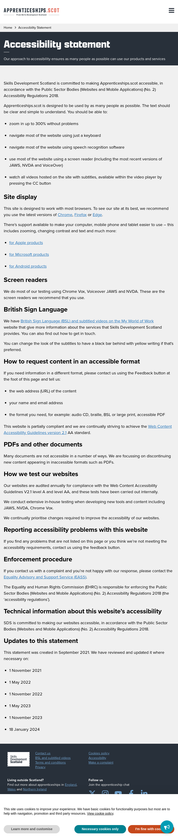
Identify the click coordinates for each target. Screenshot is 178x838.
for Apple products (26, 243)
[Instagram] (105, 792)
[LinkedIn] (144, 792)
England (70, 784)
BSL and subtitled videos (53, 758)
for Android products (28, 266)
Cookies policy (99, 753)
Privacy (40, 767)
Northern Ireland (35, 789)
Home (8, 27)
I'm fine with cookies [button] (151, 829)
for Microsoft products (29, 254)
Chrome (65, 215)
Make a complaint (101, 762)
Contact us (43, 753)
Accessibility (97, 758)
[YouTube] (118, 792)
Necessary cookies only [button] (100, 829)
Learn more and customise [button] (31, 829)
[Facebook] (131, 792)
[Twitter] (92, 792)
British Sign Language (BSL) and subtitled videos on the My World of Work (87, 321)
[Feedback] (166, 826)
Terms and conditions (50, 762)
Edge (97, 215)
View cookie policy (100, 813)
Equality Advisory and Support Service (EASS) (45, 577)
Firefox (80, 215)
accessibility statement (34, 27)
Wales (11, 789)
